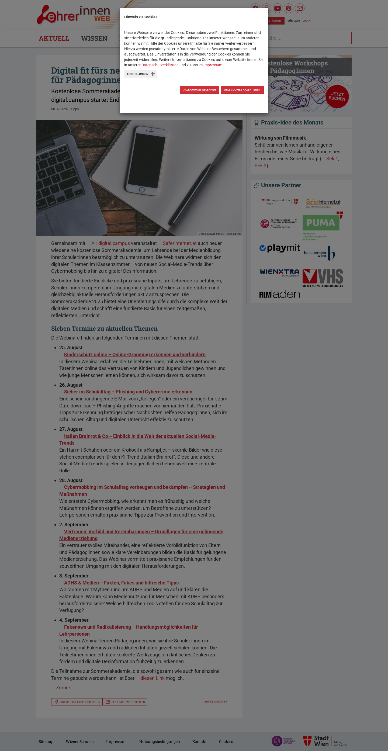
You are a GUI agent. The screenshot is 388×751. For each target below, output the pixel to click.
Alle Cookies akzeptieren (242, 89)
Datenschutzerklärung (160, 65)
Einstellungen (137, 73)
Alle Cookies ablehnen (199, 89)
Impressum (212, 65)
